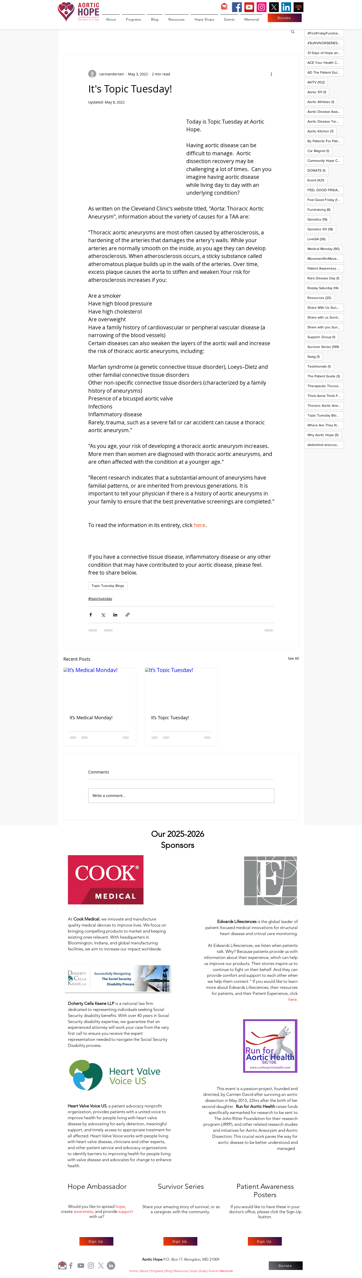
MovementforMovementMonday (325, 258)
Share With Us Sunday (325, 307)
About (144, 1271)
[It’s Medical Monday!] (100, 688)
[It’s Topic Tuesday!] (181, 688)
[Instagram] (261, 7)
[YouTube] (249, 7)
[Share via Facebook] (90, 614)
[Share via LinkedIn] (115, 614)
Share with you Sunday (325, 327)
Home (133, 1271)
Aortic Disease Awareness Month (325, 111)
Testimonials (320, 366)
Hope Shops (198, 1271)
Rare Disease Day (324, 278)
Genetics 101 (321, 229)
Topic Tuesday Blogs (108, 586)
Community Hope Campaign (325, 160)
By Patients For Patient (325, 141)
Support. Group (322, 337)
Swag (315, 356)
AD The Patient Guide (325, 72)
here (292, 999)
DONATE (318, 170)
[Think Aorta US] (298, 7)
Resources (320, 297)
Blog (168, 1271)
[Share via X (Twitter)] (103, 614)
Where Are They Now (325, 425)
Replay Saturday (324, 288)
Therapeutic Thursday (325, 386)
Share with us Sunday (325, 317)
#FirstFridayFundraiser (325, 33)
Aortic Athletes (322, 101)
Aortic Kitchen (322, 131)
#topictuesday (100, 598)
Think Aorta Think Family (325, 395)
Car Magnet (319, 150)
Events (213, 1271)
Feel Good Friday (325, 199)
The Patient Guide (325, 376)
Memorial (226, 1271)
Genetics (318, 219)
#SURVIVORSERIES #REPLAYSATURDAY (325, 43)
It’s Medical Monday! (91, 717)
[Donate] (285, 18)
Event (317, 180)
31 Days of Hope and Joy (325, 52)
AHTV (317, 82)
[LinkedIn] (286, 7)
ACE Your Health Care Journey (325, 62)
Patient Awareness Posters (325, 268)
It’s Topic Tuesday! (170, 717)
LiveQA (318, 239)
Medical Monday (325, 248)
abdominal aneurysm (325, 444)
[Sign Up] (96, 1241)
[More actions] (271, 74)
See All (293, 658)
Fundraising (320, 209)
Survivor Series (324, 346)
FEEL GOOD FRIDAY (325, 190)
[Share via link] (127, 614)
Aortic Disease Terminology (325, 121)
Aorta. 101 (318, 92)
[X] (274, 7)
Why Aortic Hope (324, 435)
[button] (292, 31)
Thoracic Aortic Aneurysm (325, 405)
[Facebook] (237, 7)
